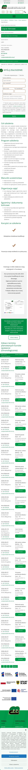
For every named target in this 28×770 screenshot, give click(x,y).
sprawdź (20, 367)
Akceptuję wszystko (14, 756)
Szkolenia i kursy (13, 20)
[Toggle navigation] (14, 16)
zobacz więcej (14, 337)
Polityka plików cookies (9, 767)
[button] (26, 730)
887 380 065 (6, 368)
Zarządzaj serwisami (13, 752)
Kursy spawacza (22, 20)
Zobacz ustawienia (14, 764)
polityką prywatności (17, 106)
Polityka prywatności (18, 767)
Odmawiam (14, 760)
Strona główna (4, 20)
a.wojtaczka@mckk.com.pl (7, 370)
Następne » (15, 666)
